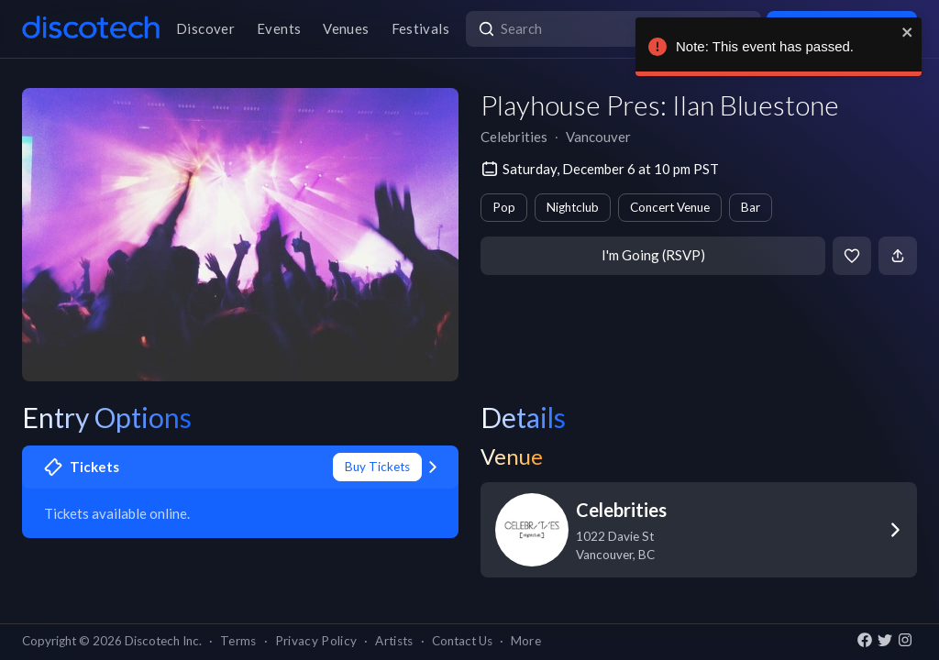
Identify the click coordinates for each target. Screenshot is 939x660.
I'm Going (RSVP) (653, 255)
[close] (905, 32)
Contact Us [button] (462, 640)
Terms (238, 640)
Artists (394, 640)
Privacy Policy (316, 640)
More (526, 640)
